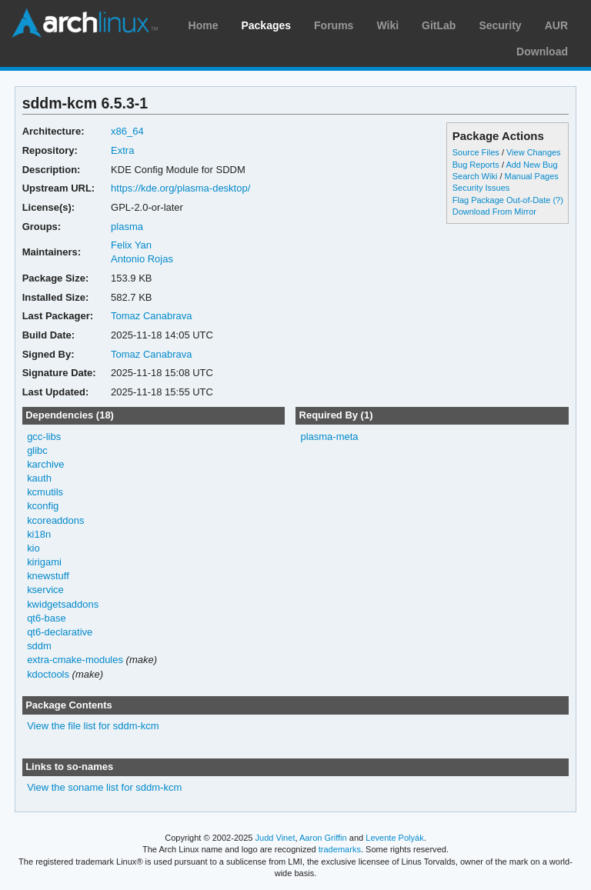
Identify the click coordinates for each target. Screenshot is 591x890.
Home (204, 25)
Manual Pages (532, 176)
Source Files (475, 152)
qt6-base (46, 618)
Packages (266, 25)
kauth (39, 478)
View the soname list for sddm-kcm (104, 787)
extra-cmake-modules (75, 659)
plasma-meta (329, 436)
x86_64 (127, 131)
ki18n (39, 534)
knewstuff (48, 576)
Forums (333, 25)
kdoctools (48, 674)
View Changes (533, 152)
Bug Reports (475, 164)
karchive (45, 464)
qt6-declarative (59, 632)
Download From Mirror (494, 211)
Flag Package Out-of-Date (501, 200)
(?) (558, 200)
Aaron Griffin (323, 837)
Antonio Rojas (142, 259)
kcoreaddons (55, 520)
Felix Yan (131, 245)
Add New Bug (531, 164)
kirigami (44, 562)
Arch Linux (85, 23)
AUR (556, 25)
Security (500, 25)
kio (33, 548)
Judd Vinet (275, 837)
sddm (39, 646)
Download (542, 51)
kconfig (42, 506)
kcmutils (45, 492)
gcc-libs (44, 436)
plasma (127, 226)
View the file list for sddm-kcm (93, 726)
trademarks (340, 849)
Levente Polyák (394, 837)
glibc (37, 450)
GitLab (439, 25)
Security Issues (480, 187)
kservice (45, 589)
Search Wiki (475, 176)
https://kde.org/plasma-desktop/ (180, 188)
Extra (122, 150)
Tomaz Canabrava (151, 316)
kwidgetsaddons (62, 604)
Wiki (387, 25)
